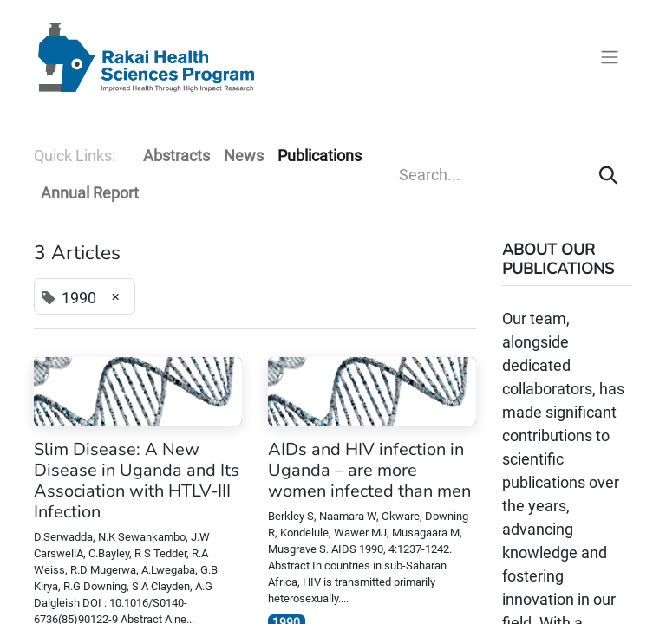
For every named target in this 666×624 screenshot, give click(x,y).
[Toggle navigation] (609, 57)
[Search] (608, 174)
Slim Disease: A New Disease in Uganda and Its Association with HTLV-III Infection (136, 481)
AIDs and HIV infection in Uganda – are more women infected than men (369, 470)
